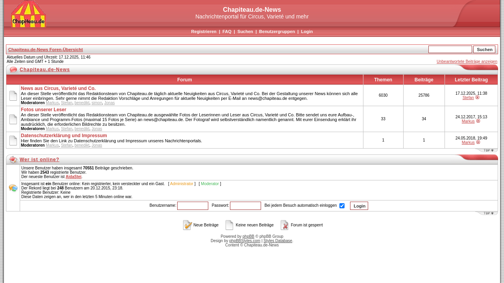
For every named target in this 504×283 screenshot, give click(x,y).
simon (97, 103)
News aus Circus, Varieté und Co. (58, 88)
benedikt (81, 103)
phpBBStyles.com (244, 241)
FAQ (227, 31)
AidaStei (74, 177)
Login (307, 31)
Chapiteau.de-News (45, 69)
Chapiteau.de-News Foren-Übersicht (45, 49)
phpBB (248, 236)
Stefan (66, 103)
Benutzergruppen (277, 31)
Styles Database (277, 241)
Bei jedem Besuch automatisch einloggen (305, 205)
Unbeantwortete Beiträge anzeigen (467, 61)
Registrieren (204, 31)
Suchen (245, 31)
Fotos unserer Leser (43, 109)
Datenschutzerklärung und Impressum (64, 135)
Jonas (109, 103)
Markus (52, 103)
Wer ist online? (39, 159)
